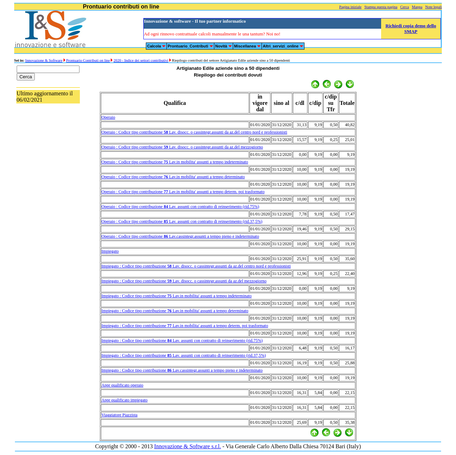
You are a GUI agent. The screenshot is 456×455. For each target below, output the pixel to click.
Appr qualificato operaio (122, 385)
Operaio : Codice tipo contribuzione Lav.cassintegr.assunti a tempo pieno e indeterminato (180, 236)
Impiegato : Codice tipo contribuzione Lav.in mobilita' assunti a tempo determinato (174, 310)
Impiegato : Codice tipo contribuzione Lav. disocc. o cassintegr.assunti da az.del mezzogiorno (184, 281)
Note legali (433, 7)
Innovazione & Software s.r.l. (187, 446)
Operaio (108, 117)
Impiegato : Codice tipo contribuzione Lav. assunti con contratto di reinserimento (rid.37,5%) (183, 355)
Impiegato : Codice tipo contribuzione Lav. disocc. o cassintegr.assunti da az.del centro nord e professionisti (196, 266)
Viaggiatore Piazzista (119, 414)
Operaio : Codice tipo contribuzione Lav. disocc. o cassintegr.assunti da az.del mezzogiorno (182, 147)
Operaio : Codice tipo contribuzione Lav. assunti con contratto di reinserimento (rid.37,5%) (181, 221)
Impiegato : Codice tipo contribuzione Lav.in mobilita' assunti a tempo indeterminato (176, 295)
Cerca (404, 7)
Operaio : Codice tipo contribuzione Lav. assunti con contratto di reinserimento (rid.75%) (180, 206)
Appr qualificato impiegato (124, 400)
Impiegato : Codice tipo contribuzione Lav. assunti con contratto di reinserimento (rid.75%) (182, 340)
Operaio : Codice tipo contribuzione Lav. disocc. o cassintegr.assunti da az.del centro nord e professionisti (194, 132)
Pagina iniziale (350, 7)
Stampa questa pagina (380, 7)
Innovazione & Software (43, 60)
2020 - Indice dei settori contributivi (141, 60)
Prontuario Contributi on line (88, 60)
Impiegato (110, 251)
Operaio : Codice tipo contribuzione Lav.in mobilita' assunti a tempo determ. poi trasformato (183, 191)
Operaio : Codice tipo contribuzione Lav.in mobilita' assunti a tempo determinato (173, 176)
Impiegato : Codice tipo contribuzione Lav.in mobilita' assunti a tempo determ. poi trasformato (184, 325)
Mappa (417, 7)
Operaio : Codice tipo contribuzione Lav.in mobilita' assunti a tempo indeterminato (174, 161)
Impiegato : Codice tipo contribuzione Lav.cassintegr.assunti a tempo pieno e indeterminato (182, 370)
